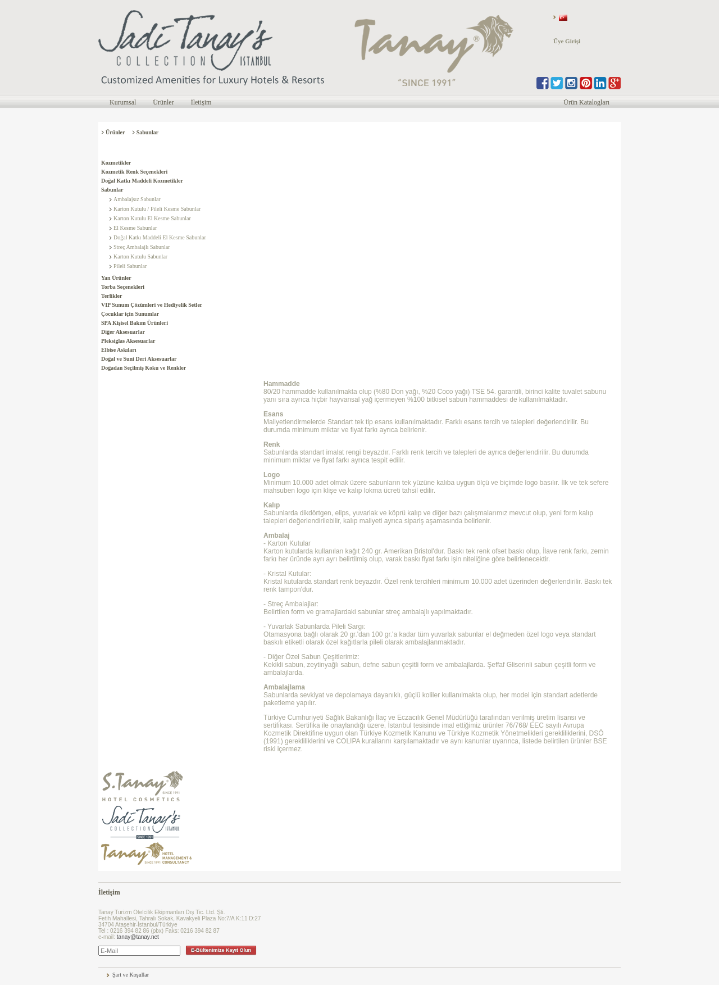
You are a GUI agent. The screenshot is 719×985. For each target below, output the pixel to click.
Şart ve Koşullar (130, 975)
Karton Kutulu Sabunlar (140, 256)
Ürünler (163, 102)
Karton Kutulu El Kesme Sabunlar (152, 218)
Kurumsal (123, 102)
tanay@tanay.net (138, 937)
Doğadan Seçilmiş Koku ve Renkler (143, 368)
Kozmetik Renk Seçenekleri (134, 172)
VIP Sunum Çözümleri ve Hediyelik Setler (151, 305)
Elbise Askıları (118, 350)
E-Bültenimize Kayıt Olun (221, 950)
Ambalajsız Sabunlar (137, 199)
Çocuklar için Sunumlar (130, 314)
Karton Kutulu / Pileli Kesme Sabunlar (157, 209)
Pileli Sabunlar (130, 266)
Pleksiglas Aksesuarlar (128, 341)
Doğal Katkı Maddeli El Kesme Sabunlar (159, 237)
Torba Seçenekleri (122, 287)
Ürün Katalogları (586, 102)
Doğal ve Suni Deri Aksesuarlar (138, 359)
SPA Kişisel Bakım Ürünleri (134, 323)
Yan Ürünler (116, 278)
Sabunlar (112, 190)
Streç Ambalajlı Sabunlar (141, 247)
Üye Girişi (566, 41)
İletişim (201, 102)
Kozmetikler (116, 163)
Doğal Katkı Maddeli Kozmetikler (142, 181)
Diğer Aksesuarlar (123, 332)
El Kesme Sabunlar (135, 228)
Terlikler (111, 296)
